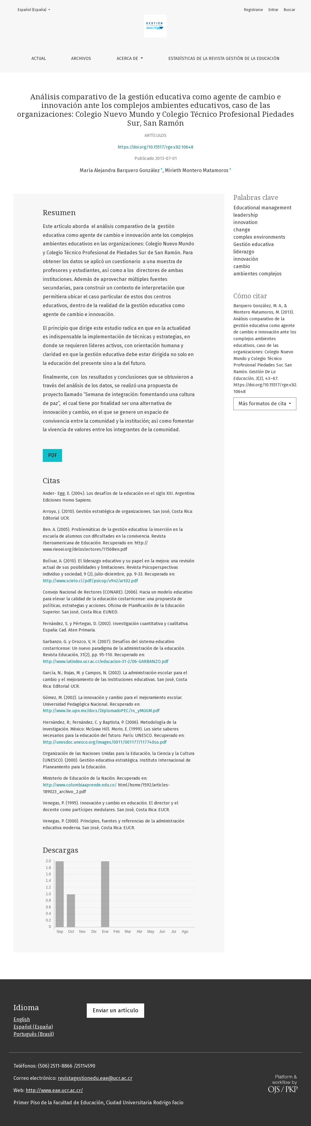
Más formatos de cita (263, 404)
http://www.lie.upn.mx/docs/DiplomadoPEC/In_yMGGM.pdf (101, 710)
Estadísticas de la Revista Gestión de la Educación (224, 58)
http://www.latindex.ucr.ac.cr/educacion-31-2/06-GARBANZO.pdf (105, 661)
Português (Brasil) (33, 1034)
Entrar (273, 10)
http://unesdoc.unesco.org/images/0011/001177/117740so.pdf (104, 742)
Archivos (81, 58)
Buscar (289, 10)
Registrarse (253, 10)
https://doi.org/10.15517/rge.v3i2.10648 (155, 147)
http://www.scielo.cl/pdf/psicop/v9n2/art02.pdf (90, 580)
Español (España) (35, 9)
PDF (52, 455)
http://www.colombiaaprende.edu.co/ (80, 785)
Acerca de (128, 58)
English (21, 1019)
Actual (38, 58)
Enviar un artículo (115, 1010)
